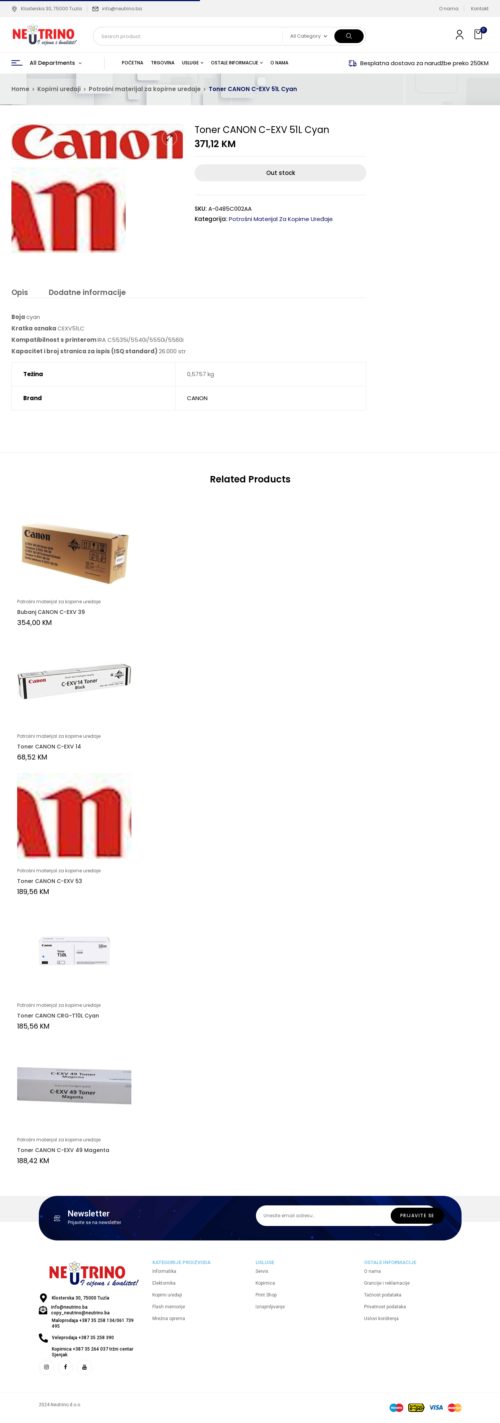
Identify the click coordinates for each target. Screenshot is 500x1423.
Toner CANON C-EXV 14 (49, 748)
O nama (448, 8)
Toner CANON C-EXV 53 (49, 882)
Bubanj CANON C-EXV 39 (51, 613)
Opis (19, 292)
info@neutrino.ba (122, 8)
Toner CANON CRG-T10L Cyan (58, 1017)
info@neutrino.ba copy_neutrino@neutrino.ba (80, 1311)
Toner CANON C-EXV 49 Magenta (63, 1151)
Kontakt (480, 8)
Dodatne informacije (84, 292)
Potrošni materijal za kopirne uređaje (145, 89)
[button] (479, 34)
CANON (197, 399)
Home (20, 89)
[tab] (19, 293)
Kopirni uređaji (59, 89)
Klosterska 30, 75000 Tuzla (46, 8)
